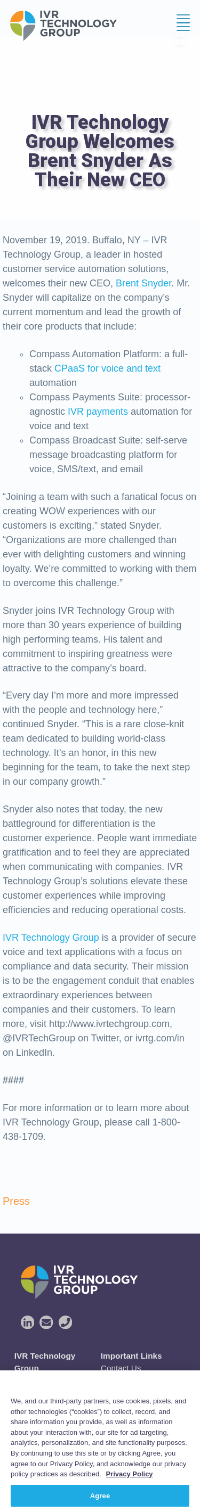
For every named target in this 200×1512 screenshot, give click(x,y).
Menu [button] (180, 26)
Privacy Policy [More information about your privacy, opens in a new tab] (129, 1484)
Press (16, 1201)
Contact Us (121, 1368)
